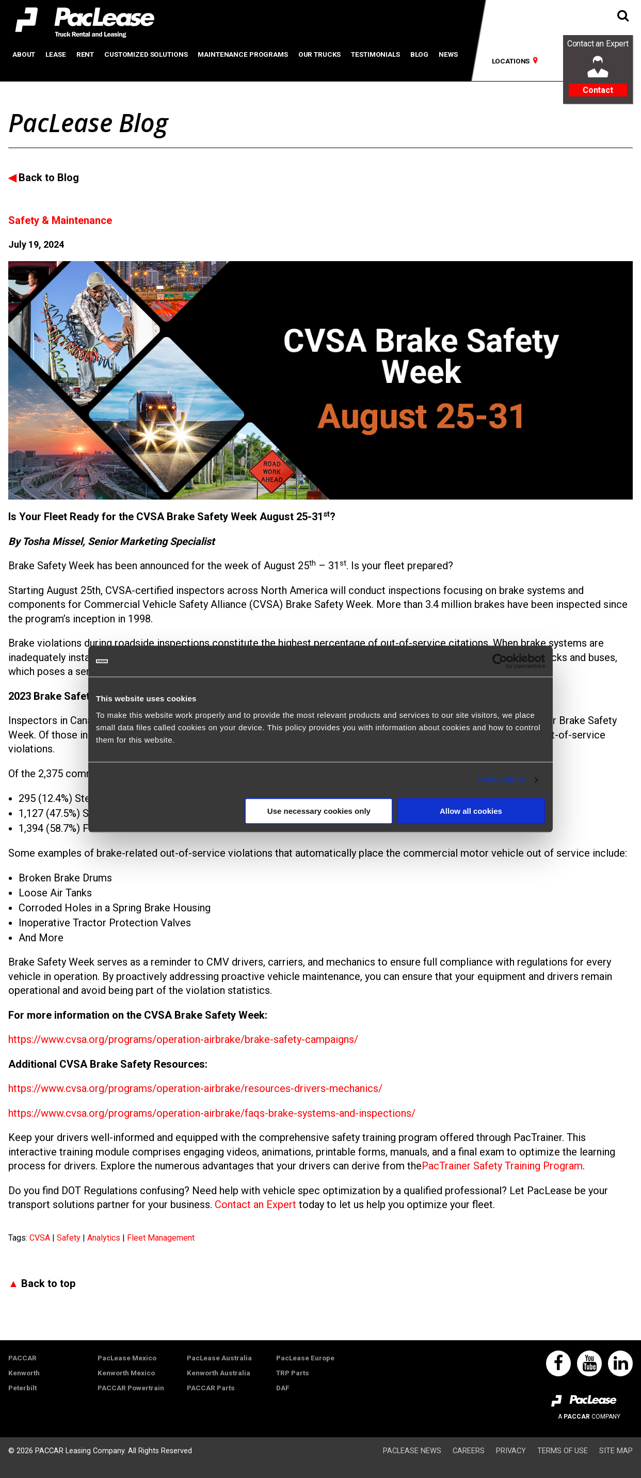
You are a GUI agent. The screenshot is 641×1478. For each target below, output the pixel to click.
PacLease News (412, 1451)
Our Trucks (319, 54)
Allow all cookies (471, 811)
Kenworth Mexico (126, 1373)
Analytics (104, 1238)
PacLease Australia (219, 1358)
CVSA (40, 1238)
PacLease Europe (305, 1358)
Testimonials (375, 54)
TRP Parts (292, 1373)
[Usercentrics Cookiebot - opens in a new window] (500, 661)
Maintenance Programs (242, 54)
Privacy (511, 1451)
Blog (419, 54)
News (448, 54)
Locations (511, 61)
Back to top (48, 1283)
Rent (85, 54)
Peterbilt (22, 1388)
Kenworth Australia (218, 1373)
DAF (283, 1388)
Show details (501, 779)
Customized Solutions (145, 54)
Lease (55, 54)
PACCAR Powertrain (131, 1388)
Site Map (616, 1451)
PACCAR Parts (211, 1388)
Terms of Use (562, 1451)
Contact (598, 90)
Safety (70, 1238)
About (23, 54)
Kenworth (24, 1373)
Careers (469, 1451)
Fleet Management (161, 1238)
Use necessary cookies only (319, 811)
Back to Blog (49, 177)
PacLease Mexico (127, 1358)
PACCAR (22, 1358)
